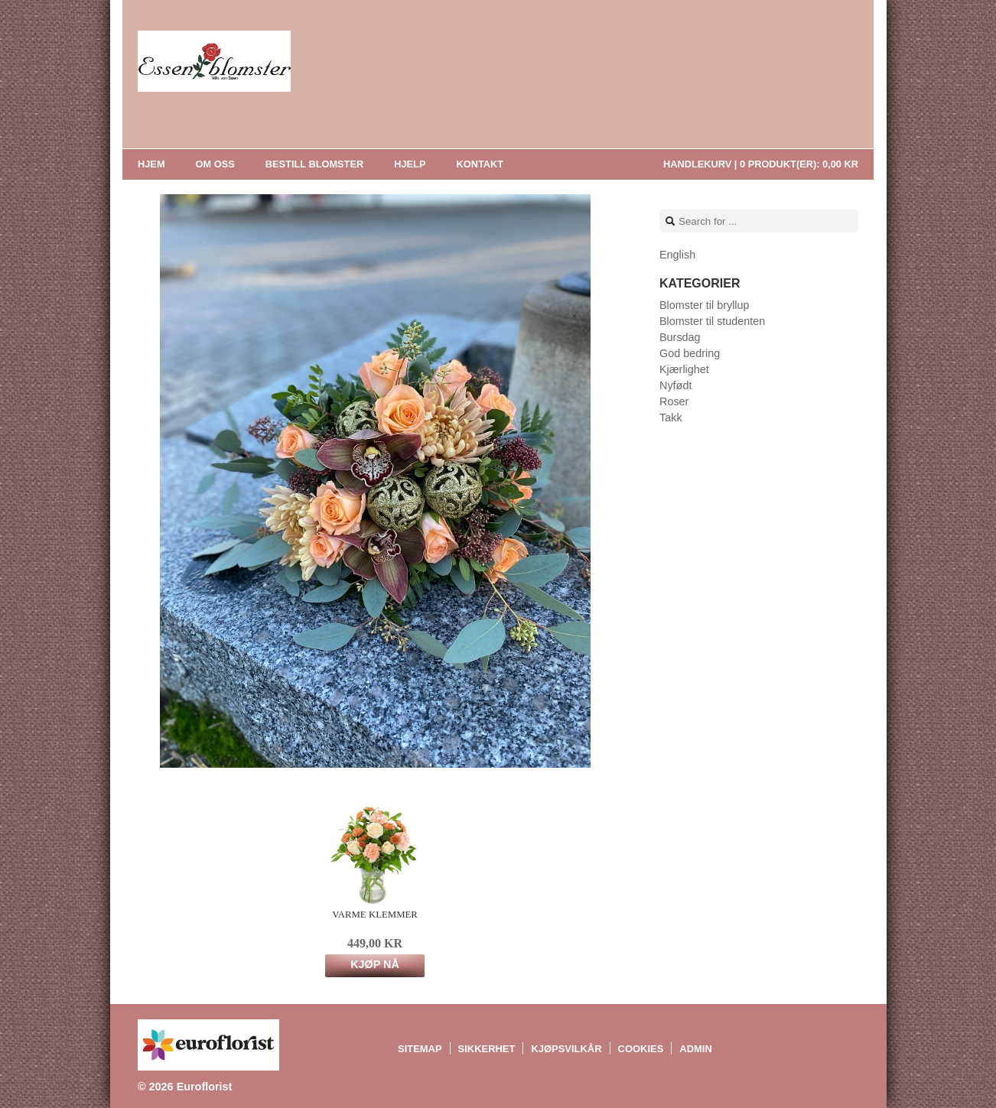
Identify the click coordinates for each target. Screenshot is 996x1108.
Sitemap (420, 1048)
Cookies (641, 1048)
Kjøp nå (374, 964)
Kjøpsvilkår (566, 1048)
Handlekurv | (760, 164)
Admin (695, 1048)
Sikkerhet (487, 1048)
